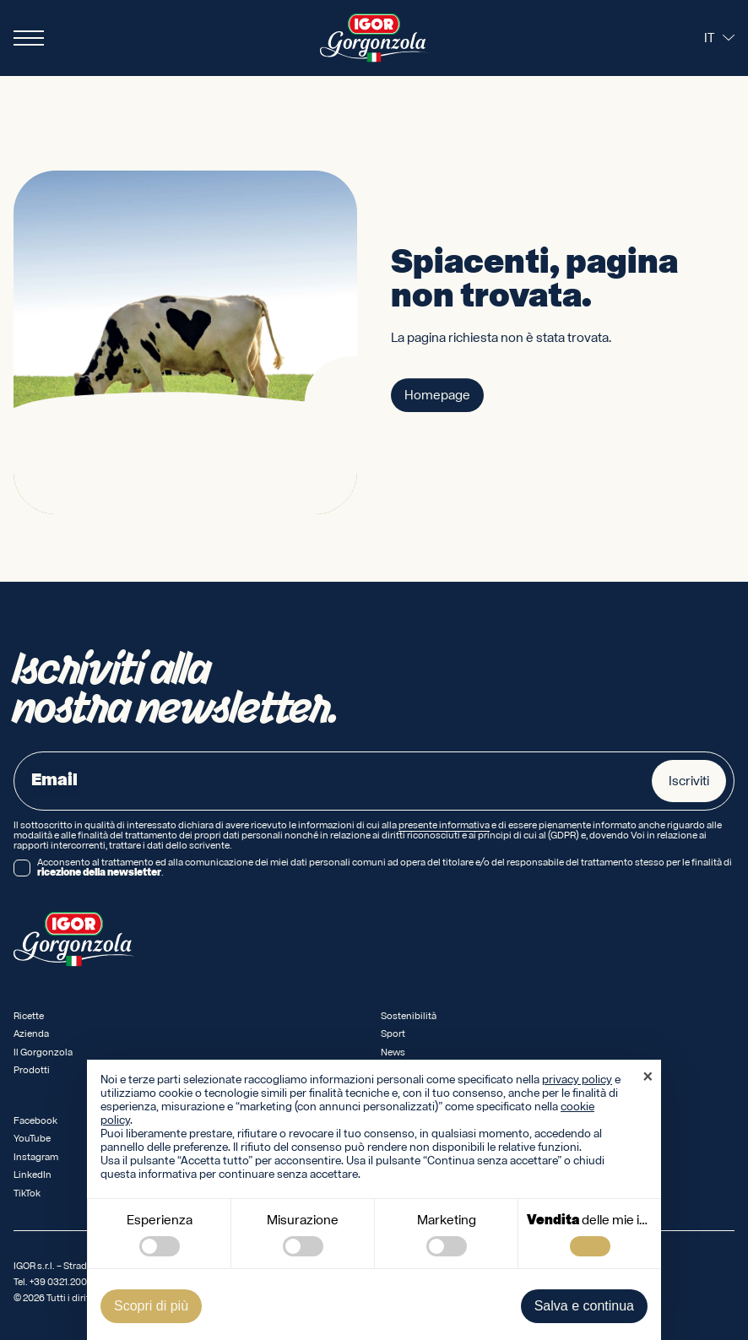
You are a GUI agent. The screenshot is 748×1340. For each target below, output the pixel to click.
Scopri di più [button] (151, 1306)
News (393, 1052)
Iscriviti (689, 781)
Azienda (31, 1034)
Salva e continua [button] (584, 1306)
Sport (393, 1034)
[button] (647, 1078)
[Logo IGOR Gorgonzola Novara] (374, 38)
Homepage (437, 396)
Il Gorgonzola (43, 1052)
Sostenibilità (408, 1016)
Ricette (29, 1016)
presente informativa (444, 826)
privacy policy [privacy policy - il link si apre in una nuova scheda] (577, 1080)
